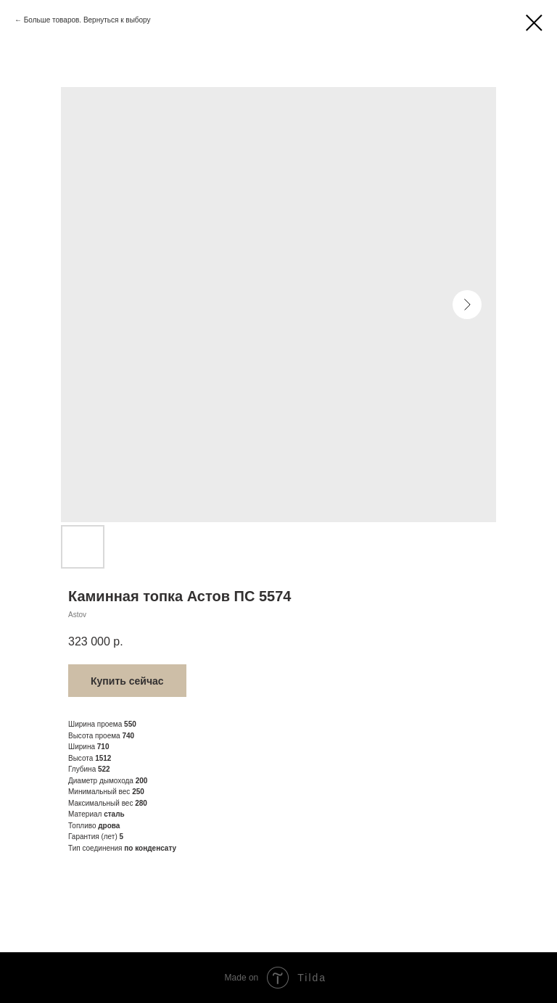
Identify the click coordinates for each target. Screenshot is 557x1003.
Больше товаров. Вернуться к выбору (87, 20)
